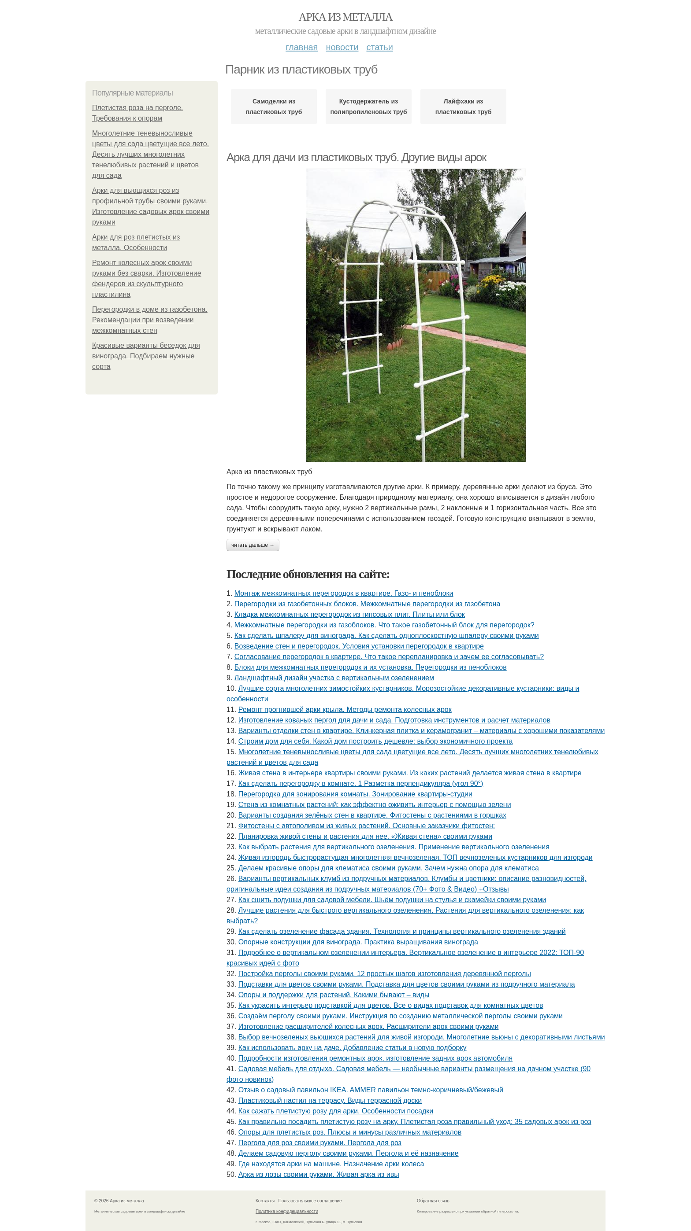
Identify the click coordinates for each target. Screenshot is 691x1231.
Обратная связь (433, 1200)
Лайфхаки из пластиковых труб (463, 106)
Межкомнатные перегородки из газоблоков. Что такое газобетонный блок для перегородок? (384, 625)
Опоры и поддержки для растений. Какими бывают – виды (334, 995)
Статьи (379, 47)
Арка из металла (346, 17)
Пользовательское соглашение (310, 1200)
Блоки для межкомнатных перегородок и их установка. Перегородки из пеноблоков (370, 667)
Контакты (265, 1200)
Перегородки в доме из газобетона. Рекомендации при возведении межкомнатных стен (150, 320)
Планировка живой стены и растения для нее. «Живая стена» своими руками (365, 836)
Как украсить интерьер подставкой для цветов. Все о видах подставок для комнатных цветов (390, 1005)
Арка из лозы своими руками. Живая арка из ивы (318, 1174)
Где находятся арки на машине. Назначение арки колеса (331, 1164)
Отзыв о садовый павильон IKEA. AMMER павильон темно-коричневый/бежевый (370, 1090)
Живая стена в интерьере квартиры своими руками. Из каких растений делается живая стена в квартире (410, 773)
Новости (342, 47)
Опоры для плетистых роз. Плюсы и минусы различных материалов (350, 1132)
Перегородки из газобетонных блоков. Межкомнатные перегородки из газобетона (367, 604)
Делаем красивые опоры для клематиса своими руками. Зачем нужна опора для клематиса (388, 868)
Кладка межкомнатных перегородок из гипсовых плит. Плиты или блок (349, 614)
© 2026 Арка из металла (119, 1200)
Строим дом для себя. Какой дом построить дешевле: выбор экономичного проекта (375, 741)
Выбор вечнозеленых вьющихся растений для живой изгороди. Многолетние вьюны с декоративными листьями (421, 1037)
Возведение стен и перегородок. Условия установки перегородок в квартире (359, 646)
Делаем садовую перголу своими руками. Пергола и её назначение (348, 1153)
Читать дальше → (253, 545)
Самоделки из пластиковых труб (274, 106)
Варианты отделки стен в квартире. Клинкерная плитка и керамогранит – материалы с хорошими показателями (421, 730)
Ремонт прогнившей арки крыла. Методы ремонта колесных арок (345, 709)
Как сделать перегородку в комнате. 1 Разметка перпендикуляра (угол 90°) (360, 783)
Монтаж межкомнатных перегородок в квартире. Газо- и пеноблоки (343, 593)
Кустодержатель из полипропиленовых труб (368, 106)
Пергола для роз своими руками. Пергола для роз (319, 1142)
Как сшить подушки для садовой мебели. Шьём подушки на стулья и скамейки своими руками (392, 899)
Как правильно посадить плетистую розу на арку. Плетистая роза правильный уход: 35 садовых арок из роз (414, 1121)
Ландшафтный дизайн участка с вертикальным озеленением (334, 678)
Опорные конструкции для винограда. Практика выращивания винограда (358, 942)
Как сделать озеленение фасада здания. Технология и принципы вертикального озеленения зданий (402, 931)
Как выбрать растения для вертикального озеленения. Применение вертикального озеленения (394, 847)
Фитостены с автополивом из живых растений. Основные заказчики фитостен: (366, 825)
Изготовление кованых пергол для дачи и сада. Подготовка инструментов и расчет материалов (394, 720)
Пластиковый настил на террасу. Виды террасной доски (330, 1100)
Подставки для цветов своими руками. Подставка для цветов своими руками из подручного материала (406, 984)
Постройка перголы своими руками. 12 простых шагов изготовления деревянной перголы (384, 973)
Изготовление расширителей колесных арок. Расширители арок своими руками (368, 1026)
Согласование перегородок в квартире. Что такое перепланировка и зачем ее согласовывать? (389, 656)
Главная (302, 47)
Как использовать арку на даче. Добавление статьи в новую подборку (352, 1047)
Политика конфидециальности (287, 1211)
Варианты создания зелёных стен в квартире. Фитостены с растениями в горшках (372, 815)
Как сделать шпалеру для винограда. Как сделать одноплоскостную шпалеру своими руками (386, 635)
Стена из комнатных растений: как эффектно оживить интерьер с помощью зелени (374, 804)
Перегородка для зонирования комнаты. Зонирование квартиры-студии (355, 794)
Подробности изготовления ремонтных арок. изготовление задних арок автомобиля (375, 1058)
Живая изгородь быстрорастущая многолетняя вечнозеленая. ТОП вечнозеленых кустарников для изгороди (415, 857)
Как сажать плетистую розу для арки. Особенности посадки (336, 1111)
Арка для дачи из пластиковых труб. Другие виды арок (356, 157)
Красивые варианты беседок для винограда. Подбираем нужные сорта (146, 356)
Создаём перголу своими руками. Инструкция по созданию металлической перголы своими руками (400, 1016)
